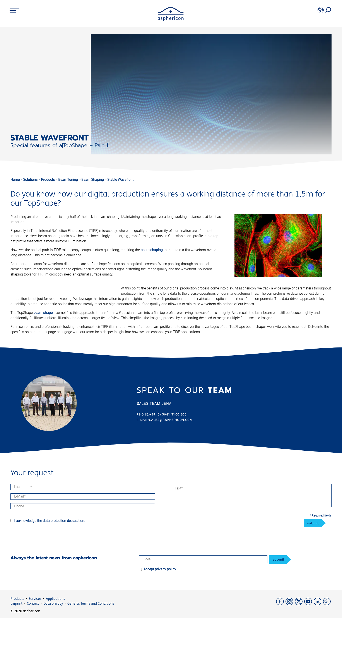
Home (15, 180)
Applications (55, 630)
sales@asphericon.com (171, 451)
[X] (299, 636)
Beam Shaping (93, 180)
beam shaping (152, 250)
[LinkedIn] (318, 636)
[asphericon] (171, 20)
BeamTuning (68, 180)
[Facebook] (281, 636)
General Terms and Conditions (90, 635)
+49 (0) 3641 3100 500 (167, 446)
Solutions (30, 180)
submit (313, 555)
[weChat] (327, 636)
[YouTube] (309, 636)
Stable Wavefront (120, 180)
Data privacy (53, 635)
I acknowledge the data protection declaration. (49, 552)
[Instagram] (290, 636)
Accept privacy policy (160, 601)
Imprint (16, 635)
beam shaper (154, 318)
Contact (33, 635)
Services (35, 630)
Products (48, 180)
